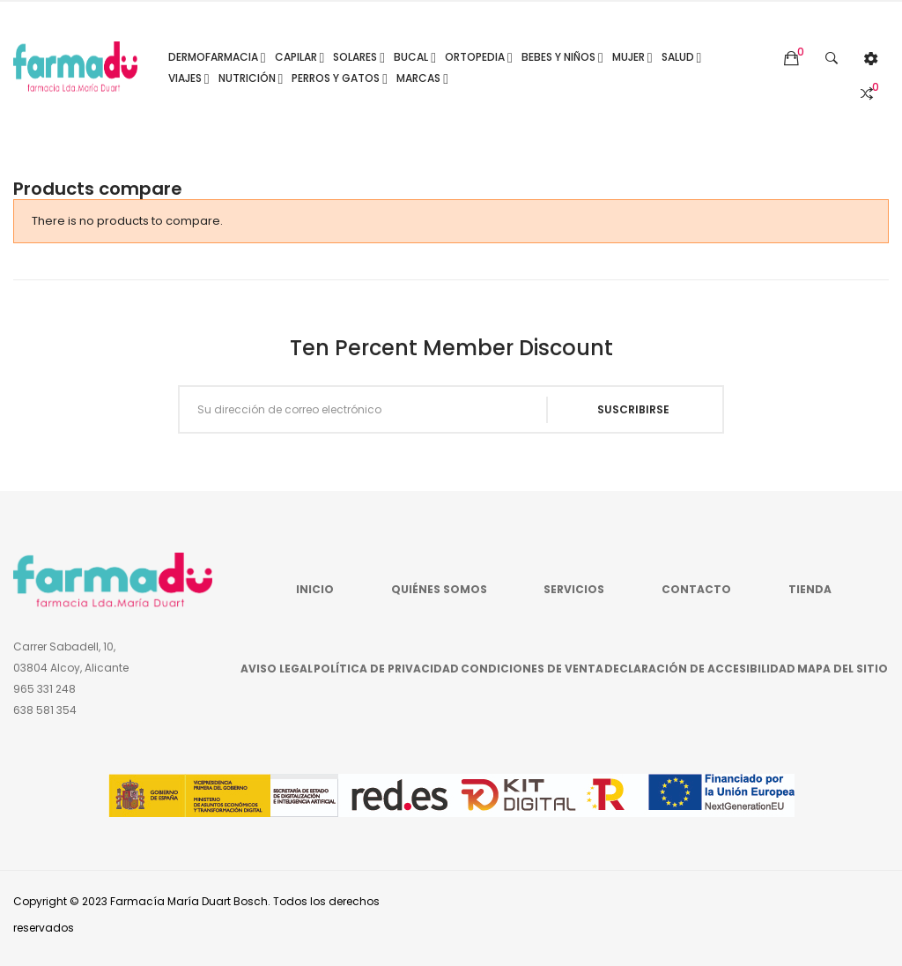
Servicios (573, 589)
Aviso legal (276, 668)
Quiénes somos (439, 589)
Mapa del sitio (842, 668)
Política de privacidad (386, 668)
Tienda (810, 589)
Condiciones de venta (532, 668)
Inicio (315, 589)
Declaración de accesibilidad (699, 668)
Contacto (696, 589)
